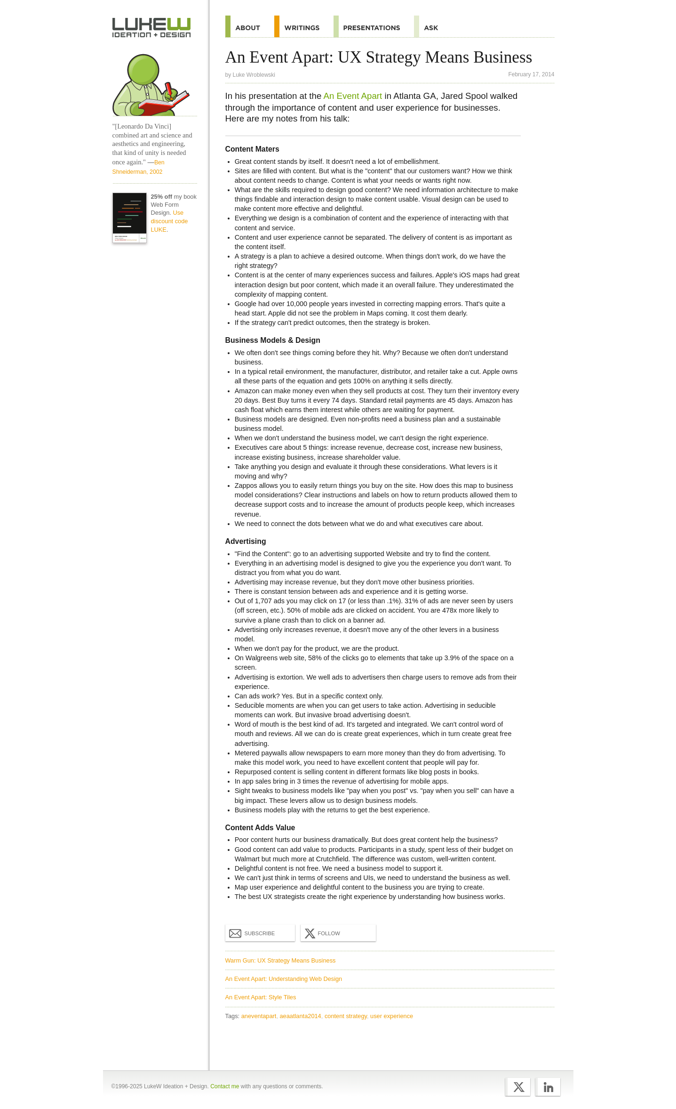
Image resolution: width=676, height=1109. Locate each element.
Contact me (224, 1086)
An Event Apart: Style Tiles (260, 997)
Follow (321, 933)
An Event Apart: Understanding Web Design (283, 978)
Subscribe (252, 933)
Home (151, 28)
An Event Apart (353, 96)
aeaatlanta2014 (300, 1016)
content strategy (346, 1016)
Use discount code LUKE (169, 221)
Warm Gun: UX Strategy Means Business (280, 960)
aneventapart (259, 1016)
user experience (391, 1016)
